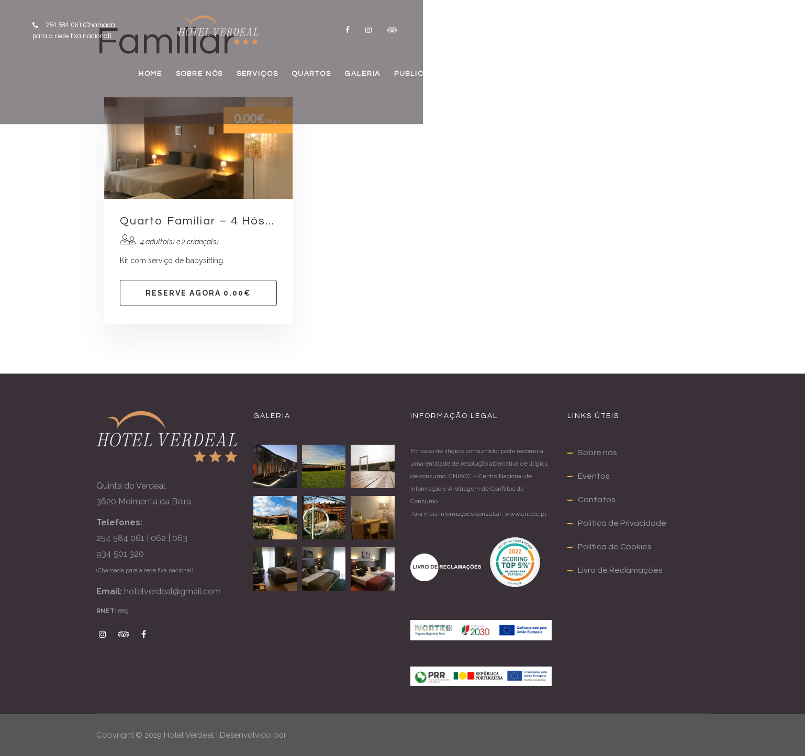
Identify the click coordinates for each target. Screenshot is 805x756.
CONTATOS (650, 81)
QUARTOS (390, 81)
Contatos (597, 499)
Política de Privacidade (622, 523)
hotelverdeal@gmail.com (172, 591)
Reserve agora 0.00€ (198, 293)
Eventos (594, 476)
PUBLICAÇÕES (556, 81)
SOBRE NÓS (224, 81)
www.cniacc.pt (525, 513)
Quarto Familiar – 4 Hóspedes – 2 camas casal (198, 221)
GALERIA (467, 81)
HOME (149, 81)
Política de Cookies (615, 547)
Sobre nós (597, 452)
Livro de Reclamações (620, 570)
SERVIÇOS (309, 81)
